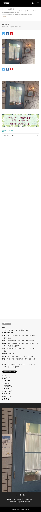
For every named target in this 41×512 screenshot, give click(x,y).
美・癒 (4, 356)
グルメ (8, 335)
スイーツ (16, 364)
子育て (28, 343)
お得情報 (9, 340)
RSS (24, 495)
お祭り (11, 330)
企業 (5, 351)
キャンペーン (6, 388)
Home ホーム (11, 499)
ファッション (12, 356)
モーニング (32, 364)
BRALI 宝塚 (16, 509)
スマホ (22, 340)
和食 (17, 367)
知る (3, 348)
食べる (4, 364)
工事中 (28, 340)
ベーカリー (23, 364)
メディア (25, 348)
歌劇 (5, 338)
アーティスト (10, 359)
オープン (16, 340)
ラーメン (12, 367)
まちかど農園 (6, 380)
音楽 (5, 361)
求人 (5, 346)
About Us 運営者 (25, 502)
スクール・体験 (19, 330)
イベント (4, 330)
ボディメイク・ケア (23, 356)
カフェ (10, 364)
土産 (27, 335)
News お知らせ (14, 502)
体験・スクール (6, 396)
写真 (17, 359)
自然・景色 (11, 346)
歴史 (9, 338)
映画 (21, 359)
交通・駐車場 (12, 343)
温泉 (32, 356)
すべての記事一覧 (9, 9)
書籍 (26, 359)
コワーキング (6, 394)
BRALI (4, 327)
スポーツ (28, 330)
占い (23, 343)
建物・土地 (34, 343)
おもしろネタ (17, 348)
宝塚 (3, 335)
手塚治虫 (32, 335)
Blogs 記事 (20, 499)
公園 (18, 343)
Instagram (20, 495)
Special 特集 (28, 499)
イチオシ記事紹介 (7, 386)
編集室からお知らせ (8, 353)
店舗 (3, 340)
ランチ (6, 367)
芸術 (3, 359)
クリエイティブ (6, 391)
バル (23, 335)
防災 (17, 346)
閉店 (32, 340)
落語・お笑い (33, 359)
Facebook (17, 495)
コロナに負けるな (7, 333)
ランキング (33, 348)
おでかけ (9, 348)
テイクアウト (16, 335)
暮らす (4, 343)
